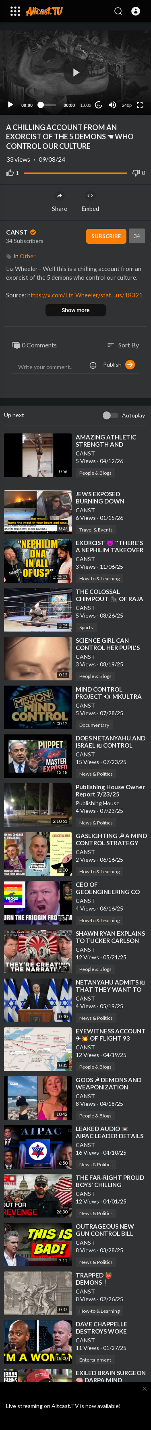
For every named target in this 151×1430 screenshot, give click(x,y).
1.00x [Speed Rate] (86, 105)
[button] (136, 11)
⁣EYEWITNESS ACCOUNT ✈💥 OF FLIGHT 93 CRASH (111, 1038)
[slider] (48, 105)
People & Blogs (95, 473)
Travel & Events (96, 530)
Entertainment (95, 1360)
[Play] (10, 105)
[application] (75, 72)
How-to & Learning (99, 579)
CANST (21, 232)
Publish (119, 364)
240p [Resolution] (127, 105)
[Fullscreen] (140, 105)
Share (59, 201)
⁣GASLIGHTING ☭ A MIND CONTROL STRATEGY (111, 839)
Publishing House (98, 803)
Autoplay (133, 415)
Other (27, 256)
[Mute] (112, 105)
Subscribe (106, 236)
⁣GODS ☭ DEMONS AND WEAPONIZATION (108, 1083)
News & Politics (96, 774)
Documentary (94, 725)
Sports (86, 627)
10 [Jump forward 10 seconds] (99, 104)
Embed (90, 201)
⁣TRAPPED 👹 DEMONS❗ (94, 1279)
